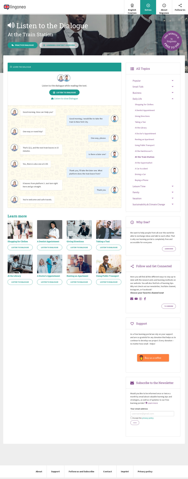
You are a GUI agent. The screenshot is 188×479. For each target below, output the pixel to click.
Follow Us (180, 5)
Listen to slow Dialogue (64, 98)
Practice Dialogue (23, 45)
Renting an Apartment (77, 276)
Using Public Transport (107, 276)
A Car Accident (141, 168)
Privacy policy (145, 472)
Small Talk (138, 86)
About (39, 472)
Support (55, 472)
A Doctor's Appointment (48, 276)
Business (137, 92)
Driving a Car (140, 174)
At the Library (14, 276)
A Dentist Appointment (48, 241)
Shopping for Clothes (18, 241)
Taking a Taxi (103, 241)
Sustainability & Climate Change (149, 204)
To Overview (168, 306)
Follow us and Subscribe (81, 472)
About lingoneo (164, 7)
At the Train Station (144, 157)
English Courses (132, 7)
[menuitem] (132, 7)
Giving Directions (75, 241)
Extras (148, 5)
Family (136, 192)
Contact (107, 472)
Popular (137, 80)
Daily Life (137, 98)
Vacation (137, 198)
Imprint (125, 472)
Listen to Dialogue (64, 92)
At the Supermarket (143, 162)
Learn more (169, 249)
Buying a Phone (141, 180)
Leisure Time (139, 186)
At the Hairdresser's (144, 151)
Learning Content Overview (59, 45)
